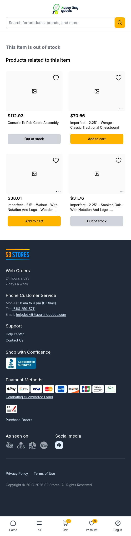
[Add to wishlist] (56, 78)
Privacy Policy (17, 473)
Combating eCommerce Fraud (29, 397)
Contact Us (14, 340)
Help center (15, 334)
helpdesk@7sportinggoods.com (41, 314)
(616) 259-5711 (23, 309)
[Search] (120, 22)
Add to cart (97, 139)
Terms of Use (44, 473)
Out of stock (34, 139)
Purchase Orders (19, 420)
